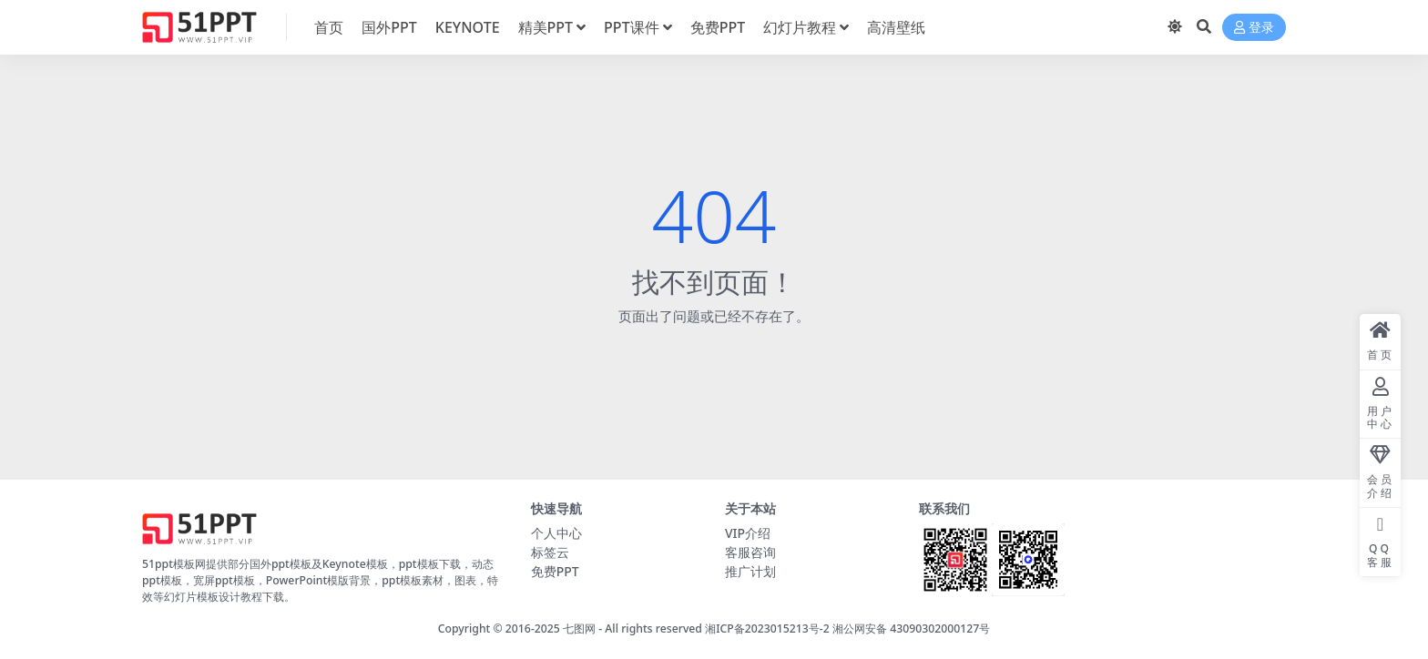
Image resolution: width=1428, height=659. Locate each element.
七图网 (579, 628)
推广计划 (750, 571)
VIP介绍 (747, 533)
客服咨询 (750, 552)
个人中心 (556, 533)
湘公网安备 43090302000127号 (911, 628)
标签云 (550, 552)
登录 (1254, 28)
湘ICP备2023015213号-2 (768, 628)
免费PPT (555, 571)
